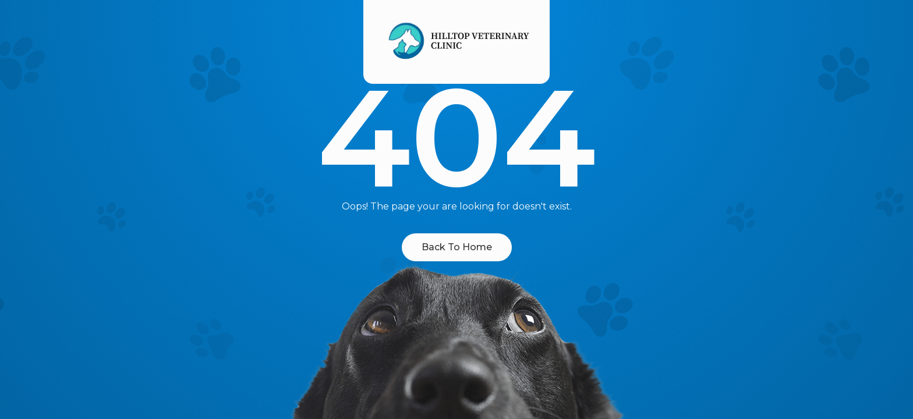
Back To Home (457, 247)
